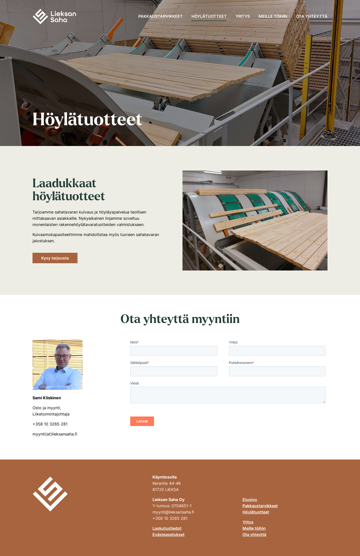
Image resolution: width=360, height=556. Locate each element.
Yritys (243, 16)
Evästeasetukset (168, 534)
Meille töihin (272, 16)
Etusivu (249, 499)
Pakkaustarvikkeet (160, 16)
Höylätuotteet (209, 16)
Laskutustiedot (167, 528)
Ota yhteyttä (312, 16)
